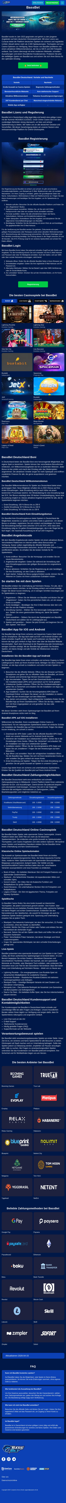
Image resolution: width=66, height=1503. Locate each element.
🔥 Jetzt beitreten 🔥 (33, 65)
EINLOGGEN (38, 3)
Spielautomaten (57, 301)
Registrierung (33, 284)
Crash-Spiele (41, 301)
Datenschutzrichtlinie (9, 1480)
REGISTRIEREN (52, 3)
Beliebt (9, 301)
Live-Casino (25, 301)
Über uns (5, 1477)
